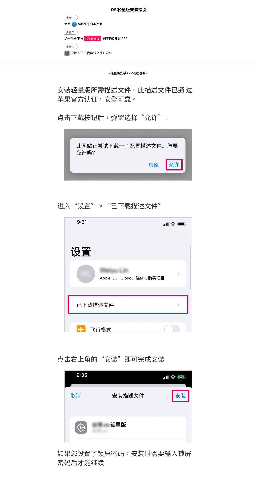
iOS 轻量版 (92, 39)
